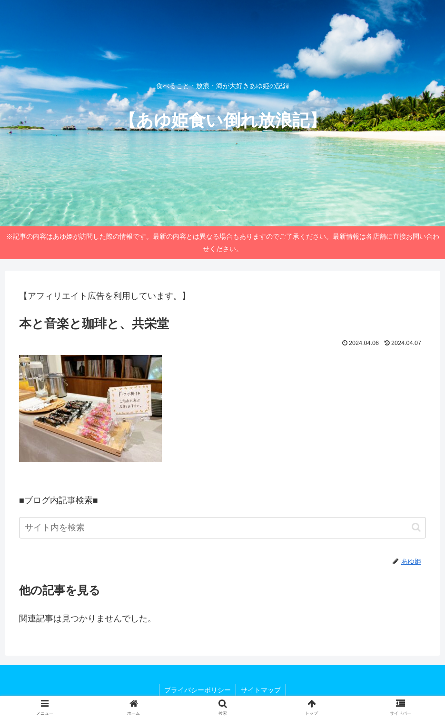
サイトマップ (261, 690)
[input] (222, 527)
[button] (416, 527)
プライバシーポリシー (197, 690)
